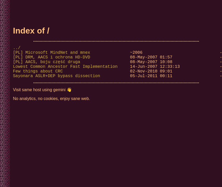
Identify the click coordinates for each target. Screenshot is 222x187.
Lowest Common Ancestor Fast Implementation (65, 71)
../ (16, 48)
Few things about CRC (38, 77)
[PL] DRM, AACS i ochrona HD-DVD (51, 60)
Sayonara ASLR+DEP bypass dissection (56, 83)
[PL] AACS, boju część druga (46, 66)
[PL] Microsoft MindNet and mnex (51, 54)
